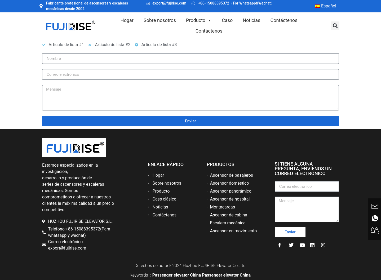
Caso (227, 20)
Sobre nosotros (160, 20)
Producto (199, 20)
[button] (335, 25)
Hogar (127, 20)
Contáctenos (283, 20)
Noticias (251, 20)
